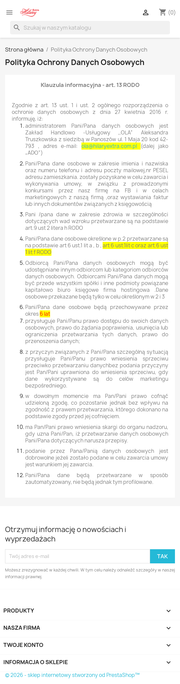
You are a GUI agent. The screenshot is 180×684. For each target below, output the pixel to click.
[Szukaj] (90, 27)
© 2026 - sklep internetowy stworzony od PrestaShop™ (72, 675)
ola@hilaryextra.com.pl (109, 146)
